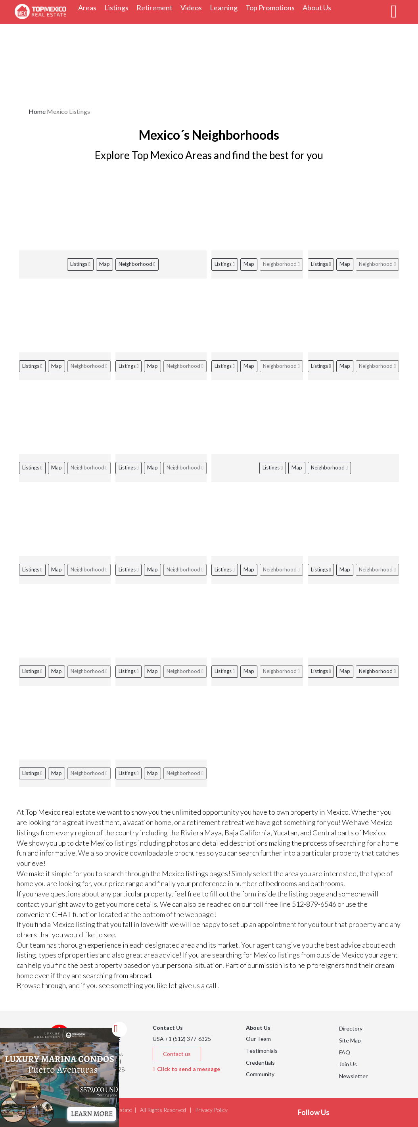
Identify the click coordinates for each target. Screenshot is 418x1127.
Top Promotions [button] (272, 7)
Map (104, 264)
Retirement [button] (156, 7)
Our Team (258, 1038)
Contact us (177, 1053)
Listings (80, 264)
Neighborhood (137, 264)
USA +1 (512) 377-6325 (182, 1038)
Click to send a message (186, 1068)
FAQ (344, 1052)
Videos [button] (193, 7)
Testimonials (262, 1050)
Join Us (348, 1064)
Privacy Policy (211, 1109)
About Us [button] (319, 7)
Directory (350, 1028)
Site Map (350, 1040)
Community (260, 1074)
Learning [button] (226, 7)
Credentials (260, 1062)
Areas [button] (89, 7)
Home (37, 111)
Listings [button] (118, 7)
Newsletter (353, 1076)
